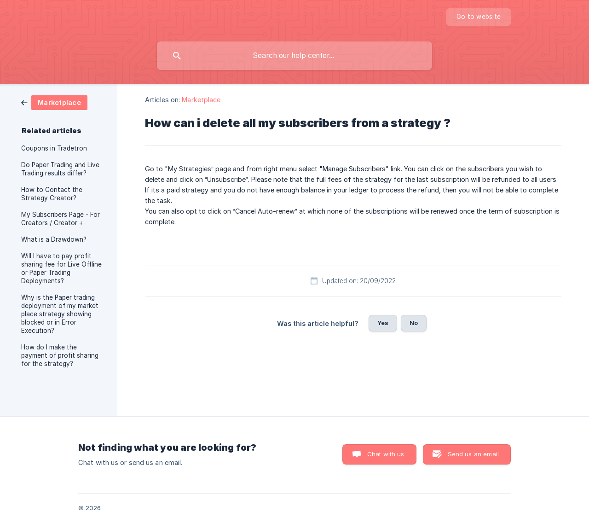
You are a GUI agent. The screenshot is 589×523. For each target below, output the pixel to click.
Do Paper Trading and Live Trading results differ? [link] (60, 169)
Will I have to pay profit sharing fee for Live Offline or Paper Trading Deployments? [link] (61, 268)
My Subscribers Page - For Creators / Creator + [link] (60, 219)
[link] (54, 102)
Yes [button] (382, 322)
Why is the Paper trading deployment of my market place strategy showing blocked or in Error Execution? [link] (59, 314)
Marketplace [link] (201, 100)
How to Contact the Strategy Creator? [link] (51, 194)
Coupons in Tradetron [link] (54, 148)
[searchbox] (294, 55)
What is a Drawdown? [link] (54, 239)
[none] (478, 17)
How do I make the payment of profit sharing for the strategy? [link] (59, 355)
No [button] (414, 322)
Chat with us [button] (385, 454)
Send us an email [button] (473, 454)
